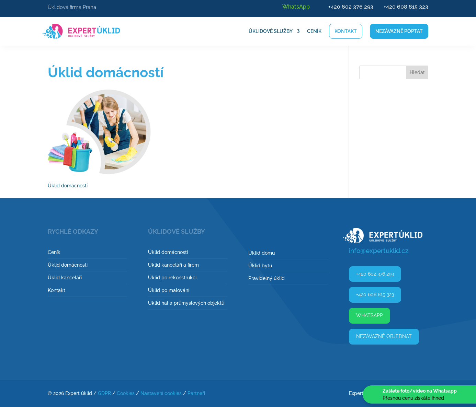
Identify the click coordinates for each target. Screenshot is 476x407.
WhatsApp (296, 6)
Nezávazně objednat (384, 336)
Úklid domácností (168, 252)
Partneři (196, 393)
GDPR (104, 393)
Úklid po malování (168, 290)
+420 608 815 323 (406, 6)
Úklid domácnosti (68, 265)
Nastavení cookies (161, 393)
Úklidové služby (271, 31)
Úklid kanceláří (65, 277)
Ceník (314, 31)
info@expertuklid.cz (378, 250)
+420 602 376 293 (350, 6)
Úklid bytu (260, 265)
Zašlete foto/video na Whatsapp (420, 391)
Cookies (126, 393)
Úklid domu (261, 253)
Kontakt (346, 31)
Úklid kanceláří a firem (173, 265)
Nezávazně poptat (399, 31)
